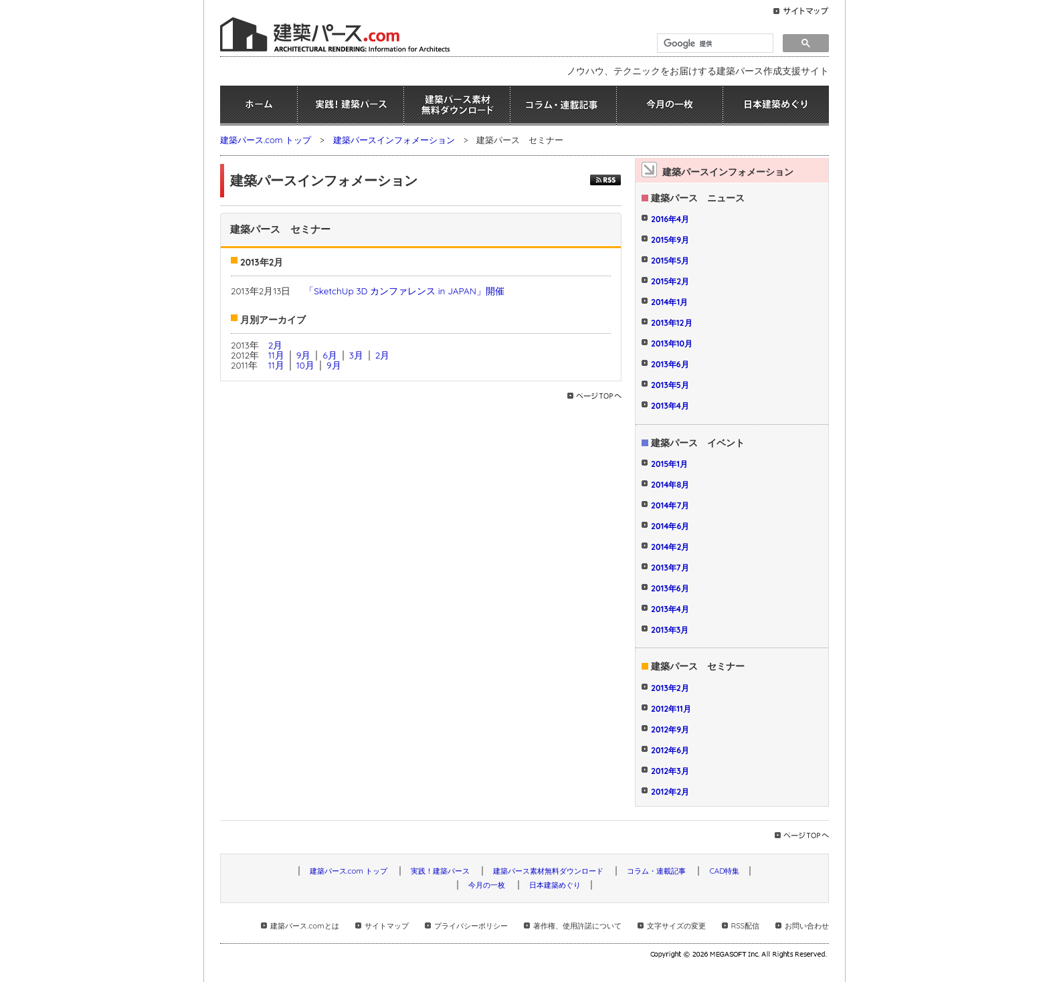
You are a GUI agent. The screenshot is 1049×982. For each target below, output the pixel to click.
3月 (356, 355)
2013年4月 (670, 406)
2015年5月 (670, 261)
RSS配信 (745, 925)
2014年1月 (669, 302)
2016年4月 (670, 219)
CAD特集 (724, 871)
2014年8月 (670, 485)
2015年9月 (670, 240)
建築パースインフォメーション (394, 139)
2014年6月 (670, 526)
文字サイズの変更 (676, 925)
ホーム (258, 106)
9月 (303, 355)
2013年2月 (670, 688)
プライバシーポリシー (471, 925)
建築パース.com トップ (265, 139)
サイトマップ (387, 925)
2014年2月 (670, 547)
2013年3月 (669, 630)
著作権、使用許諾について (577, 925)
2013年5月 (670, 385)
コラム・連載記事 (563, 106)
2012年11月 (671, 709)
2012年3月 (670, 771)
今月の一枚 (670, 106)
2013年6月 (670, 364)
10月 (305, 365)
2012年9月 (670, 729)
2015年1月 (669, 464)
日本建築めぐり (776, 106)
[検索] (714, 43)
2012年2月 (670, 792)
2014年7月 (670, 505)
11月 (276, 355)
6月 (329, 355)
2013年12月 (671, 323)
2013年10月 (671, 343)
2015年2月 (670, 281)
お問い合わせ (807, 925)
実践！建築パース (350, 106)
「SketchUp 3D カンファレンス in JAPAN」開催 (404, 290)
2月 (275, 345)
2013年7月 (670, 568)
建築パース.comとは (304, 925)
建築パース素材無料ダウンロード (457, 106)
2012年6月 (670, 750)
